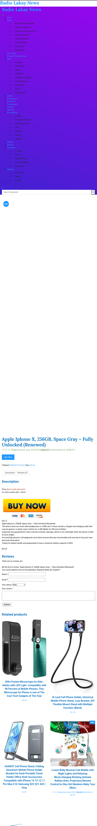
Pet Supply (19, 50)
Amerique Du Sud (22, 123)
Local (17, 89)
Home (9, 17)
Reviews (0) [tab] (22, 473)
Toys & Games (21, 42)
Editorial (10, 169)
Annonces (11, 147)
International (20, 92)
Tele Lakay (11, 53)
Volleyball (19, 73)
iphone (32, 465)
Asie (17, 127)
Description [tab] (10, 473)
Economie (11, 101)
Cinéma (10, 142)
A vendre (18, 151)
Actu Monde (12, 112)
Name (5, 574)
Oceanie (18, 139)
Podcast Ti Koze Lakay (16, 56)
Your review (7, 588)
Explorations (12, 99)
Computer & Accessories (25, 31)
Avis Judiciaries (21, 162)
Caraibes (18, 131)
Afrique (18, 116)
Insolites (10, 107)
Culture (10, 96)
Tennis (18, 70)
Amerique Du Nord (23, 120)
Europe (18, 135)
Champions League (23, 77)
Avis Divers (19, 166)
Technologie (12, 104)
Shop (9, 20)
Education (19, 173)
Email (5, 580)
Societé (18, 180)
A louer (18, 155)
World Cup (19, 85)
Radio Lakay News (21, 9)
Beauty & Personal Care (25, 23)
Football (18, 62)
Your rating (7, 585)
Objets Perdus (21, 158)
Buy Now (8, 457)
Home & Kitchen (22, 38)
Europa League (21, 81)
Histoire (10, 145)
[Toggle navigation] (3, 15)
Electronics (19, 46)
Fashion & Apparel (22, 27)
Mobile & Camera (22, 35)
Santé (17, 176)
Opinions (10, 110)
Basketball (19, 66)
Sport (9, 59)
